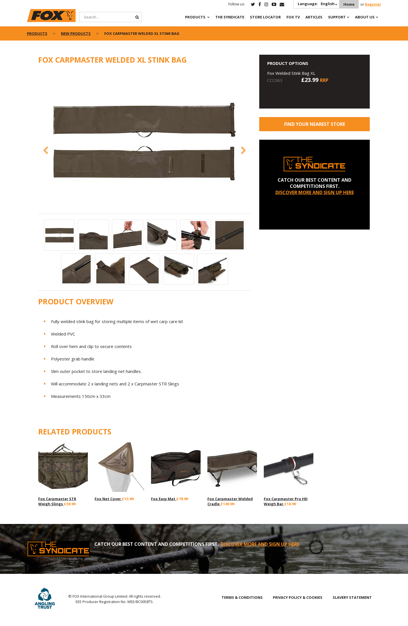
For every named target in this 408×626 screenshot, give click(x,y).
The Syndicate (229, 17)
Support (337, 17)
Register (373, 4)
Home (348, 4)
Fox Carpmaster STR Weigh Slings (57, 501)
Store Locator (265, 17)
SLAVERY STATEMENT (352, 597)
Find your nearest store (314, 124)
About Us (365, 17)
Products (195, 17)
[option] (144, 142)
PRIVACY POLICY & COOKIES (297, 597)
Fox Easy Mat (163, 498)
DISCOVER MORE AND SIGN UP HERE (314, 192)
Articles (313, 17)
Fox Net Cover (108, 498)
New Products (76, 33)
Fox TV (293, 17)
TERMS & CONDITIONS (242, 597)
